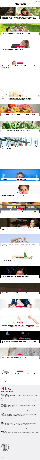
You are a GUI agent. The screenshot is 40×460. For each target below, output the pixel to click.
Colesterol (23, 414)
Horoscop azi (3, 438)
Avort (11, 415)
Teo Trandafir (25, 399)
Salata (14, 423)
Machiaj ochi (33, 405)
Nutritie (20, 30)
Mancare (2, 423)
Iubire (19, 395)
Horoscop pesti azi (4, 450)
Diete (2, 419)
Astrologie (3, 440)
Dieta (20, 95)
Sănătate (3, 413)
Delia (8, 400)
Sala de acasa (17, 419)
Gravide (7, 429)
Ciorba (8, 423)
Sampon (24, 405)
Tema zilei (13, 432)
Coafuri (12, 405)
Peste (10, 423)
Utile (20, 14)
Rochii (4, 405)
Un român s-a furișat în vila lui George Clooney (14, 179)
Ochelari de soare (8, 410)
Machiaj (15, 405)
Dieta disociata (3, 419)
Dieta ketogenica (12, 419)
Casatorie (21, 395)
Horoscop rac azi (4, 442)
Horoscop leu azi (4, 451)
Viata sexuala (10, 395)
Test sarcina (34, 414)
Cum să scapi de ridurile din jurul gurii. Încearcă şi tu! (15, 276)
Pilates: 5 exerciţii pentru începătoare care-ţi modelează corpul (18, 373)
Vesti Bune (30, 432)
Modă (2, 408)
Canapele (18, 428)
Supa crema (31, 423)
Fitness (4, 419)
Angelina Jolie (30, 399)
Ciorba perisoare (12, 424)
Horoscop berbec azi (4, 453)
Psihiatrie (23, 415)
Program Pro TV (30, 400)
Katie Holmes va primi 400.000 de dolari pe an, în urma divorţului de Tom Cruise (19, 342)
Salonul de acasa (10, 406)
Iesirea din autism (18, 432)
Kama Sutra (27, 395)
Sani (17, 405)
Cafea (16, 423)
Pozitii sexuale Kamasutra (33, 395)
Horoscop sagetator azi (5, 448)
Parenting (31, 428)
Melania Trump (20, 400)
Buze (27, 405)
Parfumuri (9, 405)
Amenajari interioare (10, 428)
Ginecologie (15, 414)
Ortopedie (19, 415)
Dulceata (20, 423)
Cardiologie (3, 415)
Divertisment (4, 398)
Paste (5, 423)
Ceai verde (14, 415)
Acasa (20, 354)
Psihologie (10, 414)
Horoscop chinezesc (4, 439)
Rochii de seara (6, 410)
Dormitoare (23, 428)
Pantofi (22, 410)
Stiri (20, 176)
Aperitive (34, 423)
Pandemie (36, 432)
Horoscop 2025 (3, 437)
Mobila (16, 428)
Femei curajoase (12, 429)
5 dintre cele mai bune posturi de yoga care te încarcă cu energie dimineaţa (18, 244)
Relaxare (12, 419)
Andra (6, 400)
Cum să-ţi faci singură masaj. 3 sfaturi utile (13, 49)
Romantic (6, 395)
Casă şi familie (4, 426)
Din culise (3, 432)
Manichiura (21, 405)
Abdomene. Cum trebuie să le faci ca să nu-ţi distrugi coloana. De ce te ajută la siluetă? (19, 66)
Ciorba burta (21, 424)
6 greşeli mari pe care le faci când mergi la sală (14, 195)
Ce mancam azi (26, 424)
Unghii (6, 405)
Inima (8, 414)
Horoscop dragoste (4, 438)
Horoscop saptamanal (5, 454)
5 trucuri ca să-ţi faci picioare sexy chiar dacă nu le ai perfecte (18, 309)
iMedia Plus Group (11, 457)
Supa (18, 423)
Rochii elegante (26, 410)
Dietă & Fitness (4, 417)
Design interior (27, 428)
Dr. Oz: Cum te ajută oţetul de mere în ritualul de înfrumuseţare (18, 114)
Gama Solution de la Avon (8, 260)
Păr (1, 405)
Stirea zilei (9, 432)
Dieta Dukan (8, 419)
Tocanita (24, 423)
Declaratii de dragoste (5, 396)
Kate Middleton (9, 399)
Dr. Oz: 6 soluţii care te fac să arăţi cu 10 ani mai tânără (16, 130)
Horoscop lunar (4, 441)
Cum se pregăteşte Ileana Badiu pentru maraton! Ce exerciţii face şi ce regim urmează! (19, 147)
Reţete (2, 422)
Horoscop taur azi (4, 445)
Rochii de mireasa (12, 410)
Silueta (8, 419)
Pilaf (8, 424)
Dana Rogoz (34, 399)
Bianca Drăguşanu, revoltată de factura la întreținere (15, 292)
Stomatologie (19, 414)
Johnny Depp (20, 399)
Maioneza (5, 424)
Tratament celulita (4, 406)
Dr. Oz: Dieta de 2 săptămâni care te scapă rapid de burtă (16, 98)
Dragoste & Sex (4, 394)
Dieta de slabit (34, 419)
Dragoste (2, 395)
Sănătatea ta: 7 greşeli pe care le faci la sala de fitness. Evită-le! (18, 325)
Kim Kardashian (15, 399)
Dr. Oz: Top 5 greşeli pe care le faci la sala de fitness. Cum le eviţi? (19, 211)
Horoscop (3, 435)
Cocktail (27, 423)
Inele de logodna (32, 410)
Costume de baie (18, 410)
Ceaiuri (5, 414)
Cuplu (16, 395)
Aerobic (21, 419)
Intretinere (20, 192)
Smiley (4, 400)
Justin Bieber (16, 400)
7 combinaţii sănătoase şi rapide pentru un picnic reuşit (16, 33)
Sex (24, 395)
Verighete (3, 410)
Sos (12, 423)
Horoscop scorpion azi (5, 447)
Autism (16, 429)
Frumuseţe (3, 404)
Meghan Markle (4, 399)
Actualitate (3, 431)
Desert (2, 424)
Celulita (29, 405)
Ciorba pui (17, 424)
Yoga (14, 419)
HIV (16, 415)
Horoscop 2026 (3, 436)
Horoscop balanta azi (4, 452)
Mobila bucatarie (4, 428)
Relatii (14, 395)
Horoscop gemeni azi (4, 443)
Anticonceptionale (29, 414)
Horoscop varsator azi (5, 449)
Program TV (26, 400)
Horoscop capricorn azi (5, 446)
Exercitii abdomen (26, 419)
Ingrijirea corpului (20, 46)
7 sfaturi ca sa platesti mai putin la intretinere (14, 357)
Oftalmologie (7, 415)
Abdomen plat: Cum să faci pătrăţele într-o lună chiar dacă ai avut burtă (19, 228)
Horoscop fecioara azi (5, 444)
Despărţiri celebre (25, 432)
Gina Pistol (11, 400)
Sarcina (2, 414)
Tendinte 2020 (13, 410)
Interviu (6, 432)
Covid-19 (33, 432)
